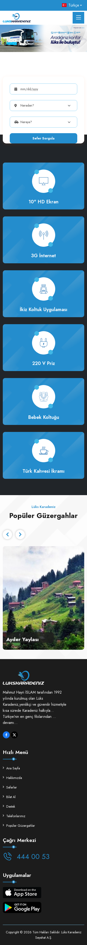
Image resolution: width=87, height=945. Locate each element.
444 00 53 (26, 856)
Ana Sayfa (11, 768)
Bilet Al (9, 797)
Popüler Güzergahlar (19, 825)
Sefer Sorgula (43, 138)
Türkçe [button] (70, 5)
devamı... (10, 722)
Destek (9, 806)
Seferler (10, 787)
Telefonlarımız (14, 816)
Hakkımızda (12, 777)
